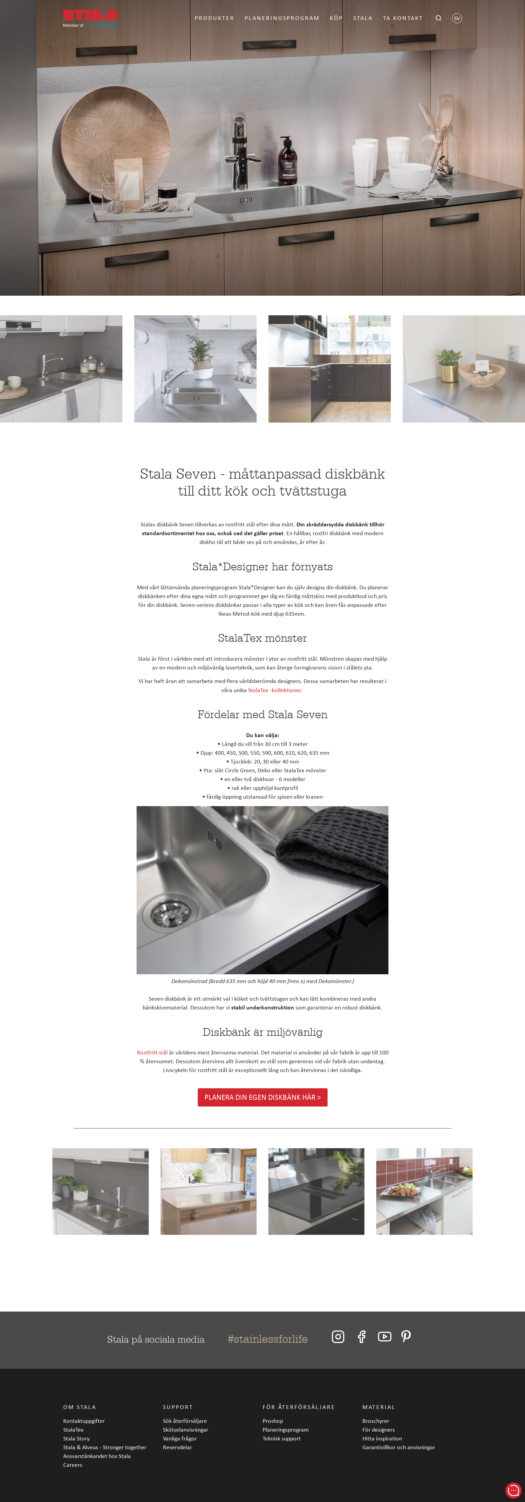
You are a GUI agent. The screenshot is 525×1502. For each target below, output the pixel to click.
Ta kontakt (403, 18)
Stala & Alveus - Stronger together (104, 1447)
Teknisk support (282, 1438)
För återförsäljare (299, 1407)
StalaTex (73, 1429)
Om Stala (79, 1407)
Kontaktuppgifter (84, 1420)
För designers (378, 1429)
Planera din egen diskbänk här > (263, 1097)
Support (178, 1407)
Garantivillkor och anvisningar (398, 1447)
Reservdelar (177, 1447)
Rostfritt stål (152, 1052)
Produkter (215, 18)
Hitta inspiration (382, 1438)
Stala (363, 18)
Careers (72, 1464)
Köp (336, 18)
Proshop (273, 1420)
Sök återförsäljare (185, 1420)
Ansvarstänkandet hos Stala (97, 1456)
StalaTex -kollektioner (274, 690)
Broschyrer (375, 1420)
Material (379, 1407)
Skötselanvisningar (185, 1429)
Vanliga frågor (180, 1438)
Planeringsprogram (282, 18)
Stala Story (76, 1438)
